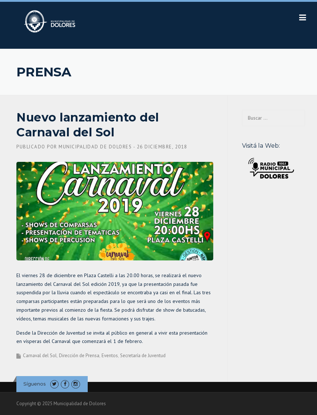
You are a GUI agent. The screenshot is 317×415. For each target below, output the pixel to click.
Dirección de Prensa (79, 355)
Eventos (110, 355)
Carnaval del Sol (40, 355)
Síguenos (34, 384)
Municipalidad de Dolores (95, 147)
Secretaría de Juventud (143, 355)
